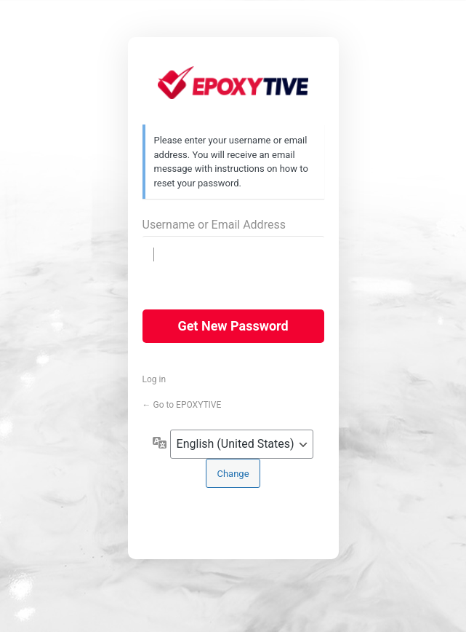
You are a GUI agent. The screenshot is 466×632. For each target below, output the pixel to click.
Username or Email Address (214, 225)
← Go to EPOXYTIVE (182, 405)
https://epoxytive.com (233, 86)
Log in (154, 379)
